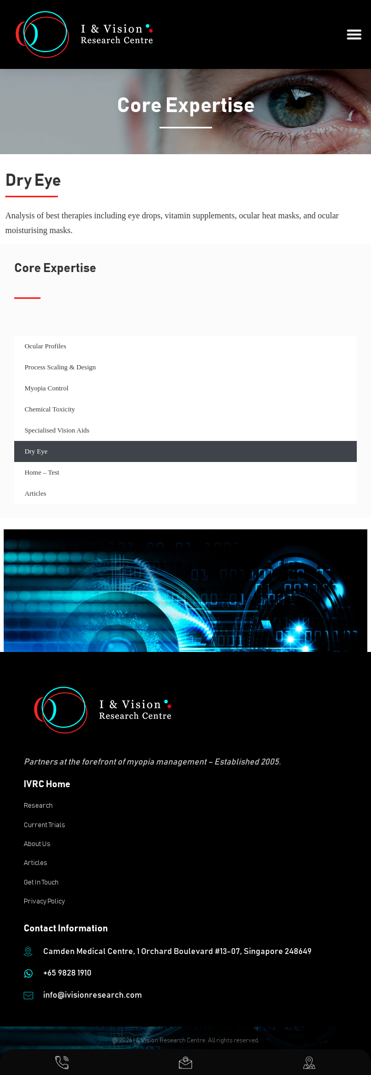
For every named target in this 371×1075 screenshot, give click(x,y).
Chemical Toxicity (50, 409)
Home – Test (42, 472)
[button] (354, 34)
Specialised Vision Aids (57, 430)
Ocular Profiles (45, 346)
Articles (35, 493)
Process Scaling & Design (60, 367)
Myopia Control (46, 388)
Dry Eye (36, 451)
